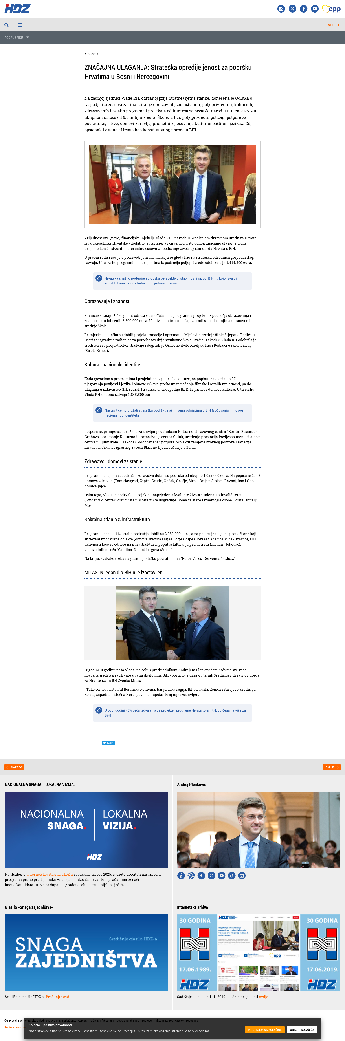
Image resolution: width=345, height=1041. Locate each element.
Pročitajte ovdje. (59, 996)
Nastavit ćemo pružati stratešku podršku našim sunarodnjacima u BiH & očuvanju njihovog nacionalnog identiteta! (174, 412)
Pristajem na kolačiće (265, 1030)
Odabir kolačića (302, 1030)
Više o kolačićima (197, 1031)
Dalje (329, 767)
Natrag (16, 767)
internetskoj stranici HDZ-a (50, 874)
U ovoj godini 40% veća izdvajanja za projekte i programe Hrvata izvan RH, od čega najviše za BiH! (175, 712)
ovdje (263, 996)
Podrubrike (13, 37)
